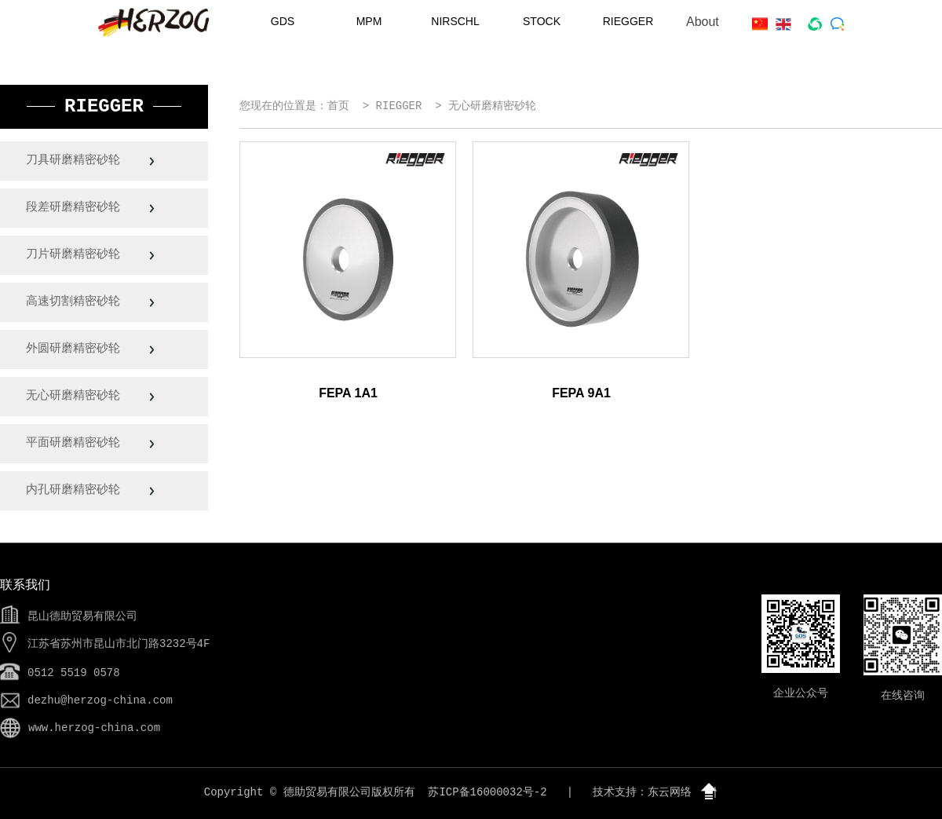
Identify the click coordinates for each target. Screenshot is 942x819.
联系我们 (25, 586)
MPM (369, 21)
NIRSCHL (455, 21)
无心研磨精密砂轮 (75, 396)
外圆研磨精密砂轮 (75, 349)
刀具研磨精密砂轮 (75, 160)
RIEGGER (628, 21)
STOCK (541, 21)
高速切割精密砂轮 (75, 302)
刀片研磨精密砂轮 (75, 254)
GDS (282, 21)
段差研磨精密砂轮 (75, 207)
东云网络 (670, 792)
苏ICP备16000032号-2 (487, 792)
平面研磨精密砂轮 (75, 443)
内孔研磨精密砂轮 (75, 490)
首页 (338, 106)
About (702, 21)
